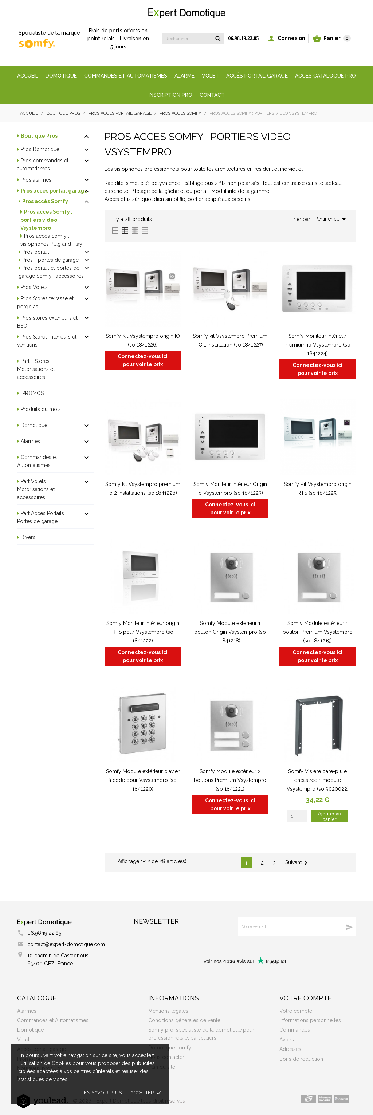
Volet (210, 76)
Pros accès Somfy (45, 201)
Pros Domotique (40, 149)
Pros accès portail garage (54, 191)
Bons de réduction (301, 1059)
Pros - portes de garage (50, 260)
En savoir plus (103, 1092)
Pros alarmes (36, 180)
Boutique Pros (39, 136)
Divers (28, 537)
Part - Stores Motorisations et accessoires (36, 369)
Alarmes (30, 441)
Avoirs (286, 1040)
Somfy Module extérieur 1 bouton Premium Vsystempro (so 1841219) (318, 632)
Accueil (27, 76)
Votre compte (305, 998)
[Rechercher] (193, 38)
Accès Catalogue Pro (325, 76)
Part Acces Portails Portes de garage (40, 517)
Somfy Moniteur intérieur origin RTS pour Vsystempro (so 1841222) (142, 632)
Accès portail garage (257, 76)
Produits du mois (41, 409)
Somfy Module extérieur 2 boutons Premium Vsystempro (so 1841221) (230, 780)
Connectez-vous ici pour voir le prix (143, 360)
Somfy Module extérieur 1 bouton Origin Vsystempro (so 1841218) (230, 632)
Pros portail (35, 252)
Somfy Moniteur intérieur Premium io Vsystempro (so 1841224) (317, 344)
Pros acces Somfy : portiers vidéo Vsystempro (46, 220)
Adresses (290, 1049)
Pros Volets (34, 287)
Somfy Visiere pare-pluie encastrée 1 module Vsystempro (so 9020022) (318, 780)
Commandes (294, 1030)
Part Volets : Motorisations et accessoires (36, 489)
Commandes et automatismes (125, 76)
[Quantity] (297, 816)
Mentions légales (168, 1011)
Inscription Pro (170, 95)
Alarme (184, 76)
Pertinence (331, 219)
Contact (212, 95)
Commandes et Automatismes (37, 461)
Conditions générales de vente (184, 1020)
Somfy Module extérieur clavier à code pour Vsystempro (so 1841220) (143, 780)
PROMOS (32, 393)
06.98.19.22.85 (243, 38)
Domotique (61, 76)
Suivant (297, 862)
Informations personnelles (310, 1020)
